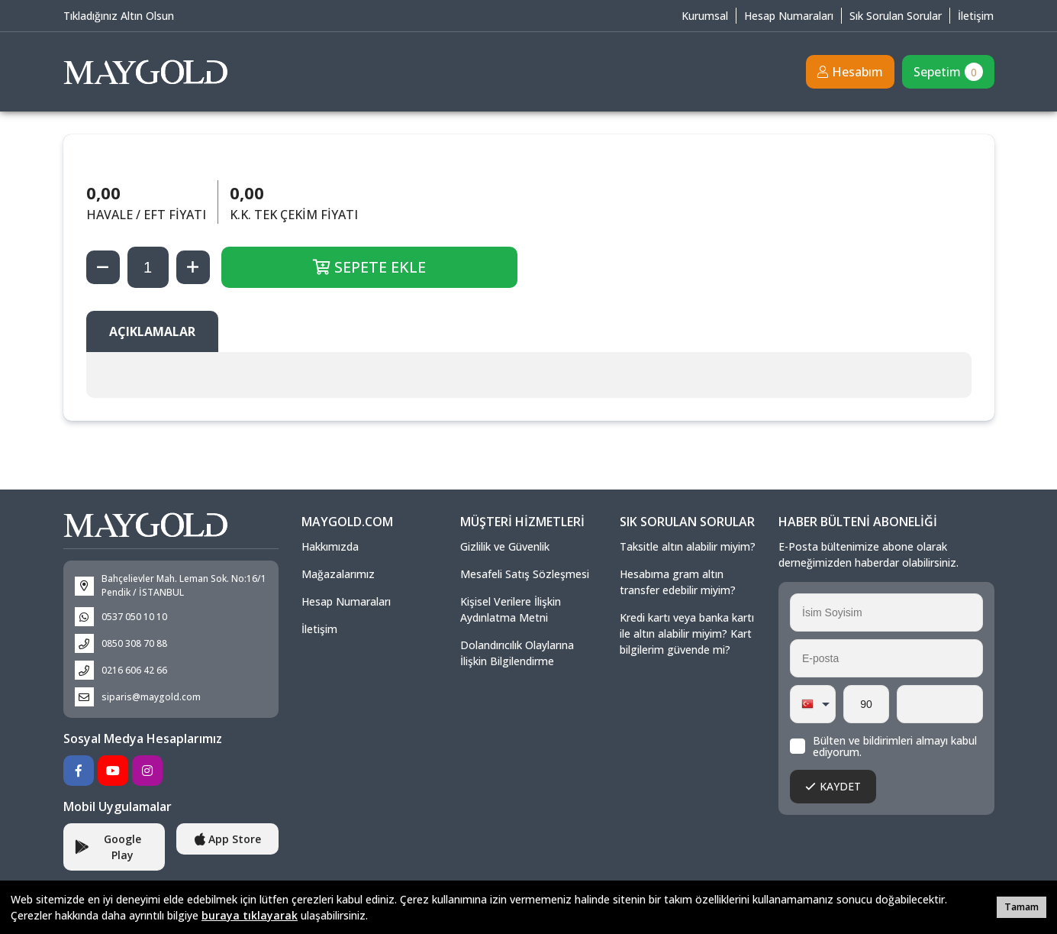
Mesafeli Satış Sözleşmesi (524, 574)
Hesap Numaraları (788, 15)
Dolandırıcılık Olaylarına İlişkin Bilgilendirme (517, 653)
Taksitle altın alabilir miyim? (688, 546)
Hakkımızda (330, 546)
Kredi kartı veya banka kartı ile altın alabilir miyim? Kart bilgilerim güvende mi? (687, 633)
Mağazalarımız (338, 574)
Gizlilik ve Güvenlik (504, 546)
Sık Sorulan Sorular (895, 15)
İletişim (976, 15)
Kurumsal (705, 15)
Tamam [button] (1021, 906)
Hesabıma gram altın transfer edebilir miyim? (678, 582)
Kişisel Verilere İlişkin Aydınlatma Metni (510, 609)
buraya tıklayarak (249, 915)
